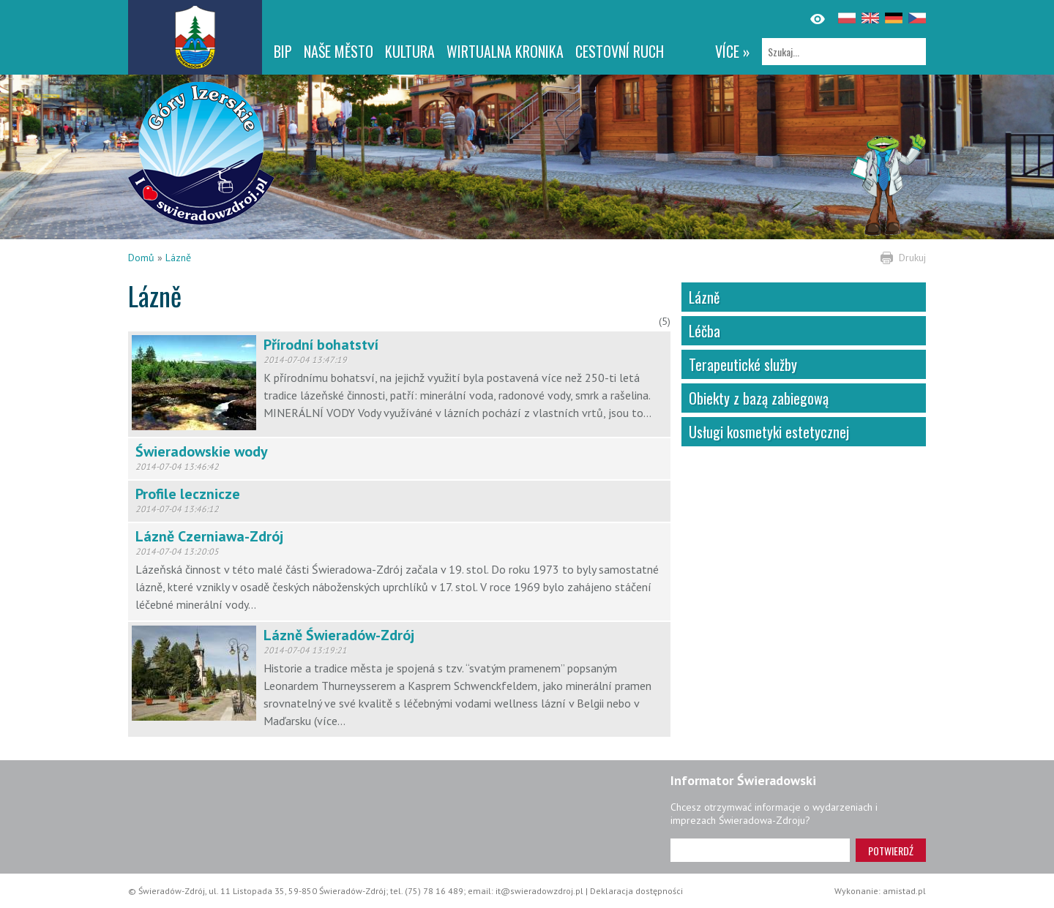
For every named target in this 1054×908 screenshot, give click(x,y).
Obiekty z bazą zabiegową (759, 398)
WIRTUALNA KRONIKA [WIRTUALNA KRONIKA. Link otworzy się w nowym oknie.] (505, 51)
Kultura (410, 51)
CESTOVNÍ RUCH (619, 51)
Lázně (178, 257)
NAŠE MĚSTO (338, 51)
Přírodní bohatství (321, 344)
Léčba (704, 331)
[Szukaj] (844, 51)
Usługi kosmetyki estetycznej (769, 432)
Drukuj (912, 257)
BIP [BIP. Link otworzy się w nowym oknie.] (283, 51)
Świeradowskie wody (201, 451)
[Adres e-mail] (760, 850)
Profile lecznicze (187, 493)
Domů (141, 257)
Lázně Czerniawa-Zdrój (209, 536)
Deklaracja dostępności (636, 890)
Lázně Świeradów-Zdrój (339, 635)
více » (732, 51)
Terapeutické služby (743, 364)
